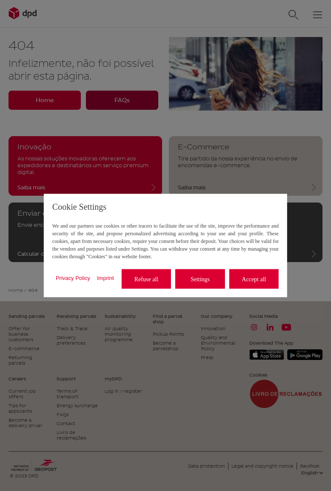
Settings (200, 279)
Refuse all (146, 279)
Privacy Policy (73, 277)
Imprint (105, 277)
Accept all (254, 279)
